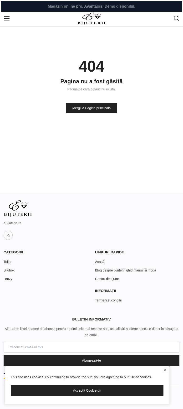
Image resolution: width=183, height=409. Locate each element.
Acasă (99, 262)
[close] (165, 370)
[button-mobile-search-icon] (176, 18)
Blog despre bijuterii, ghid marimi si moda (125, 270)
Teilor (7, 262)
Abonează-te (91, 360)
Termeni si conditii (108, 300)
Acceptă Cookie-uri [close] (87, 390)
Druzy (8, 279)
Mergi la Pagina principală (91, 108)
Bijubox (9, 270)
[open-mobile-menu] (6, 18)
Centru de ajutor (107, 279)
